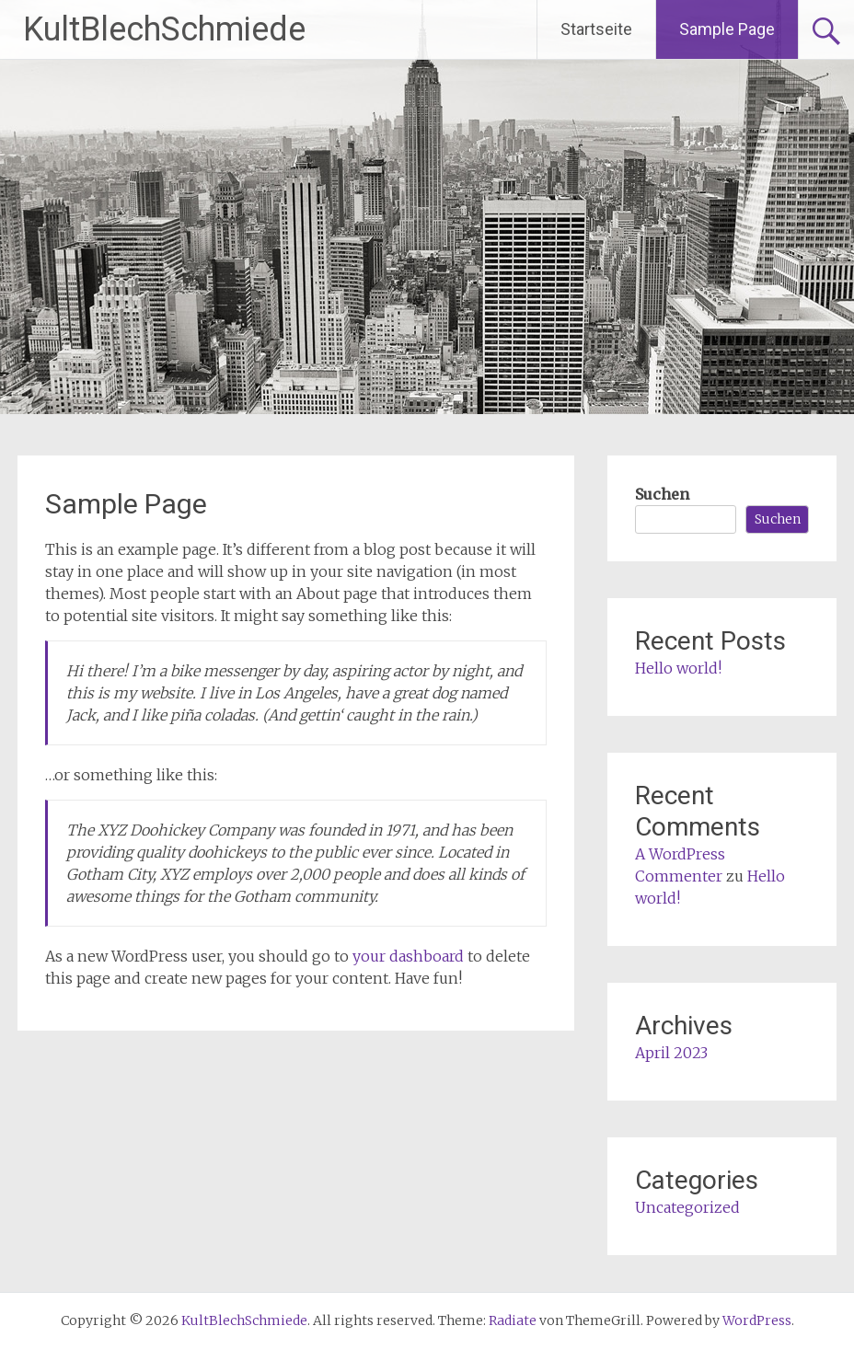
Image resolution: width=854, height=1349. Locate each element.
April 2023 (671, 1052)
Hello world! (678, 668)
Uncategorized (687, 1207)
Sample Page (727, 29)
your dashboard (408, 956)
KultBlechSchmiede (164, 29)
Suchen (662, 494)
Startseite (596, 29)
